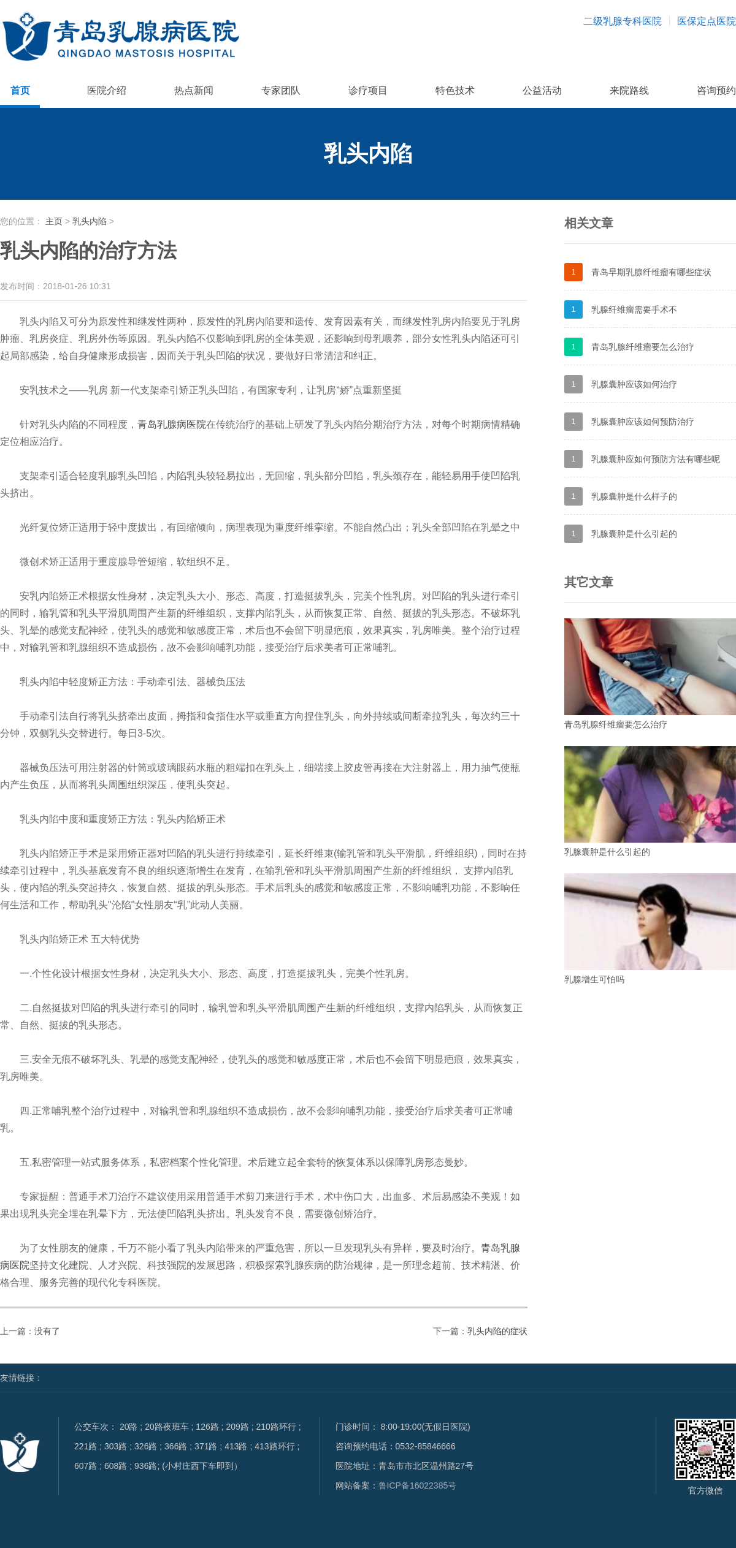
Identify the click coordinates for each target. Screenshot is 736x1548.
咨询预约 (716, 90)
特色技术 (455, 90)
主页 (54, 221)
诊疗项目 (368, 90)
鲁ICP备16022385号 (417, 1485)
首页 (20, 90)
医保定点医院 (706, 21)
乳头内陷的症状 (497, 1331)
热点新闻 (193, 90)
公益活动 (542, 90)
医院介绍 (106, 90)
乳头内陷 (89, 221)
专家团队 (281, 90)
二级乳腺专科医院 (622, 21)
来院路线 (629, 90)
